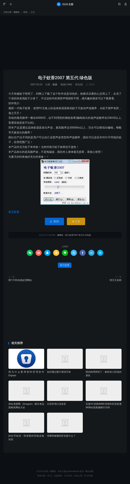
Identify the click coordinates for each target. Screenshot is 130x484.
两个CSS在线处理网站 (20, 280)
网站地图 (89, 471)
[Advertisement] (65, 42)
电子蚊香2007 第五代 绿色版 (65, 77)
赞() (90, 84)
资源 (25, 12)
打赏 (76, 221)
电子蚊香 (13, 211)
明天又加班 (116, 280)
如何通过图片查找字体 (59, 372)
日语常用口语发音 (56, 404)
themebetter (73, 471)
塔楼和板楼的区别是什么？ (61, 435)
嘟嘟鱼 (65, 4)
